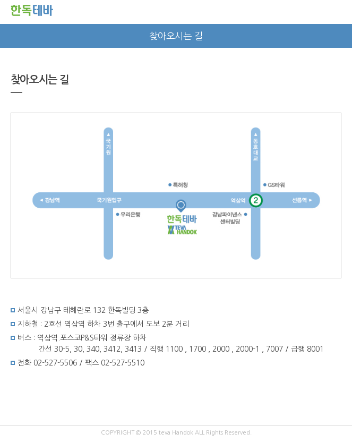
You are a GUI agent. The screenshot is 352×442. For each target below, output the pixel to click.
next (340, 36)
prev (12, 36)
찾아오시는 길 (176, 36)
